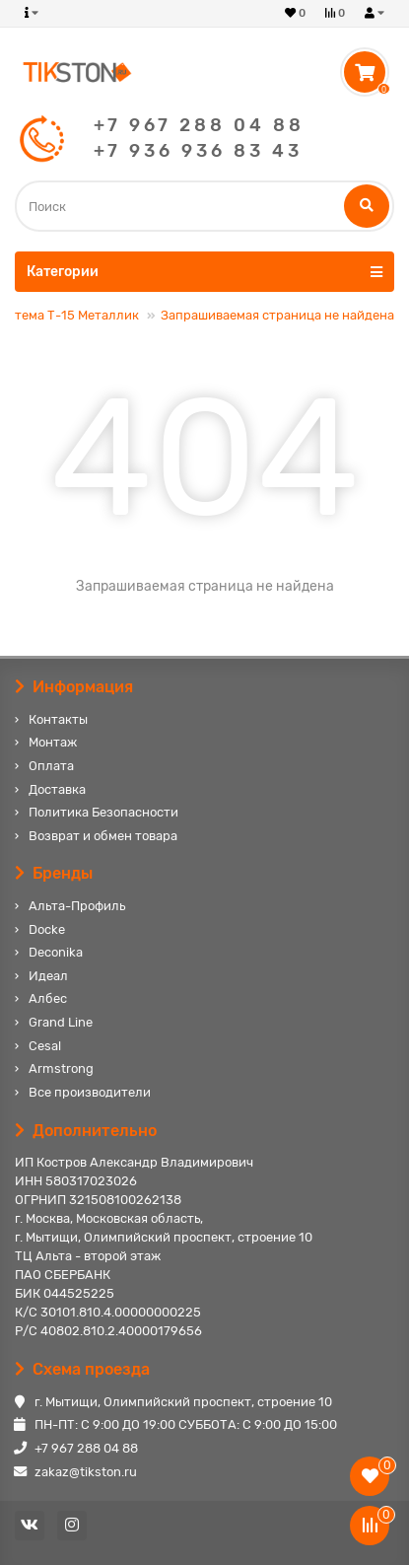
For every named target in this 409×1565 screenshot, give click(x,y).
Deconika (56, 952)
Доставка (57, 789)
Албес (48, 998)
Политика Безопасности (103, 812)
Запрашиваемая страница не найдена (277, 315)
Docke (47, 929)
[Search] (204, 206)
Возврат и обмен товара (103, 835)
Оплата (51, 765)
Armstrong (61, 1068)
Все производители (90, 1092)
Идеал (48, 975)
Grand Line (61, 1022)
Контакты (58, 719)
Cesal (45, 1045)
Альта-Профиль (77, 905)
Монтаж (53, 742)
